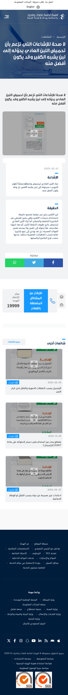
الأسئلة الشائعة (19, 554)
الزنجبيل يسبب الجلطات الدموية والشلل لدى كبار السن (36, 390)
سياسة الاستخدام (22, 659)
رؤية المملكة (49, 600)
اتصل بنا (49, 2)
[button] (38, 7)
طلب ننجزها (38, 2)
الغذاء (11, 383)
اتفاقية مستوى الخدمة (34, 568)
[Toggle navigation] (6, 17)
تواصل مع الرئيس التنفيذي (47, 549)
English (30, 7)
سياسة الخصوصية (45, 659)
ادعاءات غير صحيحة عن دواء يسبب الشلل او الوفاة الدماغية (35, 497)
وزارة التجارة (34, 619)
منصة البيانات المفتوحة (34, 605)
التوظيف (36, 554)
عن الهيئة (24, 544)
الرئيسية (61, 37)
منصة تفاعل (16, 609)
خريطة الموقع (41, 544)
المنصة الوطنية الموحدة (25, 600)
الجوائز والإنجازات (47, 558)
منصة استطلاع (34, 609)
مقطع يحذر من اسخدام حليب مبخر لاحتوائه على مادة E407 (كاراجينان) (34, 444)
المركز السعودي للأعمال (34, 624)
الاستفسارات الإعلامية (18, 549)
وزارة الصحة (52, 609)
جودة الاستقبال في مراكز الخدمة (24, 563)
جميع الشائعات (14, 342)
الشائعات (46, 37)
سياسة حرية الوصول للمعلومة (34, 668)
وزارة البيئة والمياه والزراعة (20, 614)
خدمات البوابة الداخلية (23, 558)
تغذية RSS (51, 554)
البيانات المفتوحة (22, 2)
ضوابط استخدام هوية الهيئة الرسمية (34, 664)
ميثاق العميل (52, 563)
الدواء (11, 490)
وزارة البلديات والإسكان (49, 614)
